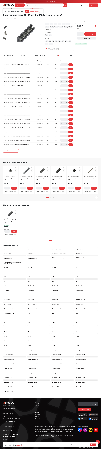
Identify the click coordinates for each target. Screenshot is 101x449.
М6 (59, 41)
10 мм (47, 26)
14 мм (56, 26)
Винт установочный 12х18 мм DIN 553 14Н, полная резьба (17, 94)
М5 (56, 41)
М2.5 (51, 44)
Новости (37, 405)
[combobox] (45, 5)
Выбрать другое (34, 11)
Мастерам (37, 414)
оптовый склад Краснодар (10, 411)
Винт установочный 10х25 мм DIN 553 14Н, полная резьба (58, 178)
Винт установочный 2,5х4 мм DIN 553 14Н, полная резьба (17, 131)
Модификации (8, 55)
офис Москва (6, 405)
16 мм (61, 26)
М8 (62, 41)
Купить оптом (86, 38)
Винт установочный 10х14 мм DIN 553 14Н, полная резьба (73, 178)
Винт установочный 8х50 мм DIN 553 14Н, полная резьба (90, 177)
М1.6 (47, 44)
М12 (70, 41)
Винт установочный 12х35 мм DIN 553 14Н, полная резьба (17, 110)
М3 (50, 41)
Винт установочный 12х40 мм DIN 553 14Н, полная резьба (10, 221)
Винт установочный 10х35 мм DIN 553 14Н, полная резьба (17, 77)
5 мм (59, 24)
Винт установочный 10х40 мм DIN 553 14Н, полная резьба (42, 178)
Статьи (36, 410)
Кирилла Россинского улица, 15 (11, 416)
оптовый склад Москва (9, 408)
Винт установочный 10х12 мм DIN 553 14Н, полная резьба (17, 64)
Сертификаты (38, 420)
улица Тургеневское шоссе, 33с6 (11, 418)
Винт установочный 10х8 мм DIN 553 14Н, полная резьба (17, 81)
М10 (66, 41)
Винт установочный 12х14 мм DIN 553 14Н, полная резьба (17, 89)
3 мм (51, 24)
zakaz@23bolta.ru (7, 430)
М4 (53, 41)
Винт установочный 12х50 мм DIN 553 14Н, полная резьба (17, 115)
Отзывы (56, 55)
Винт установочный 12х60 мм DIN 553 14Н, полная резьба (17, 119)
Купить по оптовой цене (10, 191)
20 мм (70, 26)
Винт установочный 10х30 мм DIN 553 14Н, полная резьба (17, 73)
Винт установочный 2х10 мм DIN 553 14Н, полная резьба (17, 144)
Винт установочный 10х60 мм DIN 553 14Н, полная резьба (26, 178)
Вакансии (37, 412)
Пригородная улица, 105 (9, 421)
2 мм (47, 24)
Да (27, 11)
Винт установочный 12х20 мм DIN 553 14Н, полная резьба (17, 98)
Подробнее (19, 445)
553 (50, 35)
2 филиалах (84, 43)
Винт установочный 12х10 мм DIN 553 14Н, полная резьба (17, 85)
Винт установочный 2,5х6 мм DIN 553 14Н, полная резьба (17, 136)
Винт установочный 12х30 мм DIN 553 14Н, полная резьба (17, 106)
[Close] (41, 11)
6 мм (64, 24)
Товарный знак (38, 418)
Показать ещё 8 (48, 29)
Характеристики (40, 55)
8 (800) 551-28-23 (10, 436)
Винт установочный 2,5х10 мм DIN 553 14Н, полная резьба (17, 123)
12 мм (51, 26)
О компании (38, 423)
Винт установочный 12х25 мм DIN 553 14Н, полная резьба (17, 102)
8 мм (68, 24)
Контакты (5, 423)
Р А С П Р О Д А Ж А (50, 1)
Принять (93, 444)
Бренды (37, 416)
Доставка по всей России (8, 426)
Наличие (70, 55)
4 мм (55, 24)
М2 (46, 41)
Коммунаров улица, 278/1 (9, 413)
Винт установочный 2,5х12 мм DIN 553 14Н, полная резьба (17, 127)
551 (47, 35)
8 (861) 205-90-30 (74, 5)
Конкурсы (37, 407)
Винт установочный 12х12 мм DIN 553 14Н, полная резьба (9, 178)
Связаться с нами (84, 409)
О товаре (23, 55)
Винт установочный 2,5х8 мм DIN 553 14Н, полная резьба (17, 140)
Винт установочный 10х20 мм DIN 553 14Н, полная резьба (17, 68)
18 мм (65, 26)
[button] (96, 197)
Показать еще (10, 151)
